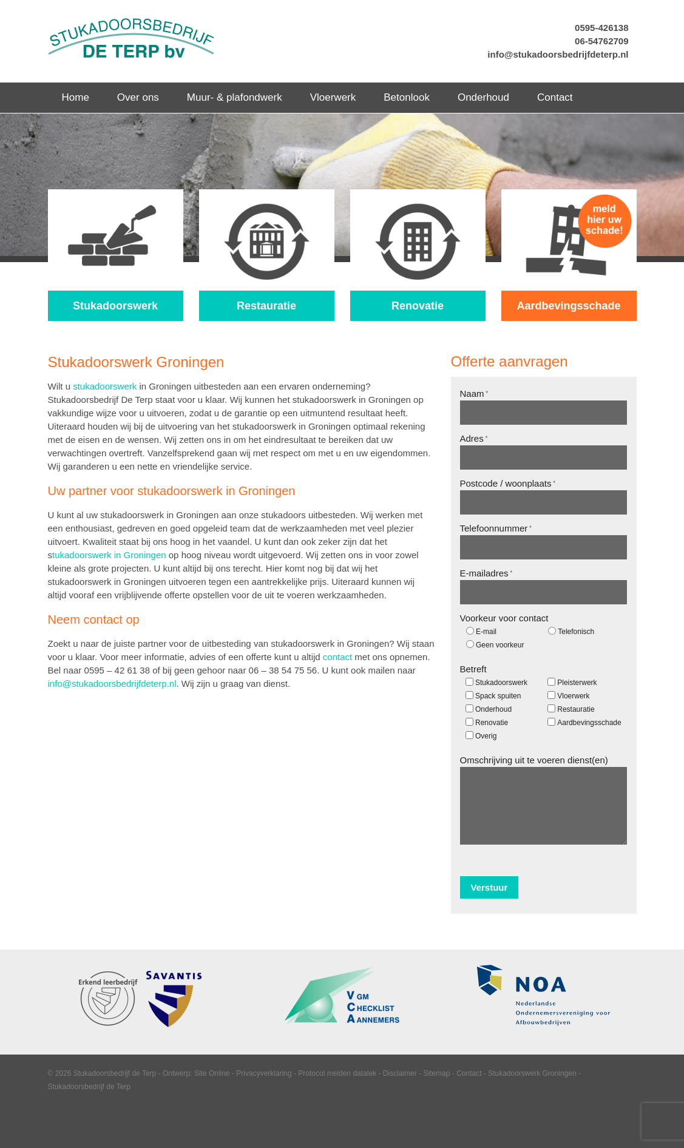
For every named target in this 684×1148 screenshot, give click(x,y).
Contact (468, 1073)
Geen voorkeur (500, 645)
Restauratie (575, 709)
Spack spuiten (498, 696)
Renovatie (491, 722)
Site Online (212, 1073)
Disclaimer (400, 1073)
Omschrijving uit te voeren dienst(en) (534, 760)
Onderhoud (493, 709)
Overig (485, 736)
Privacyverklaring (263, 1073)
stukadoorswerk (105, 386)
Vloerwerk (573, 696)
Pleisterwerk (577, 682)
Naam (474, 393)
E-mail (486, 631)
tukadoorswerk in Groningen (109, 555)
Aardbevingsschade (589, 722)
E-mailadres (486, 573)
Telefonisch (576, 631)
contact (337, 657)
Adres (474, 438)
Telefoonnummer (496, 528)
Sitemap (436, 1073)
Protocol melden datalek (337, 1073)
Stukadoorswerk (501, 682)
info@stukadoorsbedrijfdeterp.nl (557, 54)
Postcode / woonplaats (508, 483)
